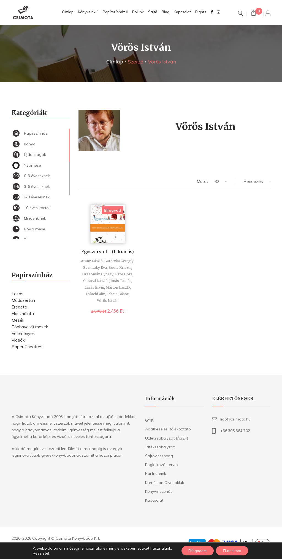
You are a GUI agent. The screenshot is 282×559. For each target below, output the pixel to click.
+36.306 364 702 (235, 430)
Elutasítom (234, 550)
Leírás (17, 293)
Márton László (118, 287)
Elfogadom (196, 550)
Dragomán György (97, 274)
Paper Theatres (27, 346)
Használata (23, 313)
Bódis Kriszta (120, 267)
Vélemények (23, 333)
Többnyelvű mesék (30, 326)
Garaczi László (95, 281)
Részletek (37, 552)
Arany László (92, 261)
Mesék (18, 320)
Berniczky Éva (95, 267)
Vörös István (107, 301)
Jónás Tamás (120, 281)
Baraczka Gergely (119, 261)
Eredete (19, 307)
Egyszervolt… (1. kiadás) (107, 251)
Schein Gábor (118, 294)
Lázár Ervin (94, 287)
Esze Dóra (123, 274)
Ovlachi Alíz (95, 294)
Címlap (114, 61)
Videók (18, 340)
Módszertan (23, 300)
